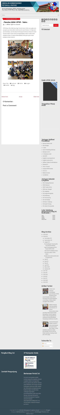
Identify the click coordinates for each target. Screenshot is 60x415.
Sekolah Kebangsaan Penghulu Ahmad (29, 410)
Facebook (13, 83)
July (45, 259)
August (46, 242)
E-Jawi (44, 147)
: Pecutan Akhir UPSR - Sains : (15, 22)
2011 (44, 282)
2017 (44, 270)
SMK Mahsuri (46, 185)
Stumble (6, 85)
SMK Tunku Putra (47, 187)
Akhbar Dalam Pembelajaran (50, 162)
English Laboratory (48, 160)
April (46, 265)
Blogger (48, 410)
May (46, 263)
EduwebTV (45, 164)
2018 (44, 236)
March (46, 267)
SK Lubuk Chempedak (48, 206)
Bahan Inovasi (46, 173)
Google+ (27, 83)
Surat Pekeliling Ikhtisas (49, 149)
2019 (44, 234)
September (47, 240)
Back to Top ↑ (30, 413)
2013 (44, 278)
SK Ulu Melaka (46, 199)
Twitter (20, 83)
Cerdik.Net (45, 175)
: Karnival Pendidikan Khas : (51, 250)
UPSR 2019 (52, 289)
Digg (13, 85)
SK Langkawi (46, 191)
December (47, 238)
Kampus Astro (46, 152)
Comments (46, 346)
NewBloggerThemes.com (42, 412)
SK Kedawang (46, 195)
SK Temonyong (47, 197)
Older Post (36, 96)
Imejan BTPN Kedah (48, 168)
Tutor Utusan (46, 166)
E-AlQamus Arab (47, 154)
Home (20, 96)
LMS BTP (45, 156)
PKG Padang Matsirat (48, 183)
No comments (16, 24)
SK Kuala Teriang (47, 204)
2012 (44, 280)
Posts (44, 343)
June (46, 261)
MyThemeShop (21, 412)
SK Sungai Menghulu (48, 193)
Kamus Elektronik (47, 143)
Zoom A (45, 170)
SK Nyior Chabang (47, 202)
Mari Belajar (46, 145)
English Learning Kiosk (49, 158)
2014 (44, 276)
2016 (44, 272)
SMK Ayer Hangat (47, 189)
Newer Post (5, 96)
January (46, 269)
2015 (44, 274)
